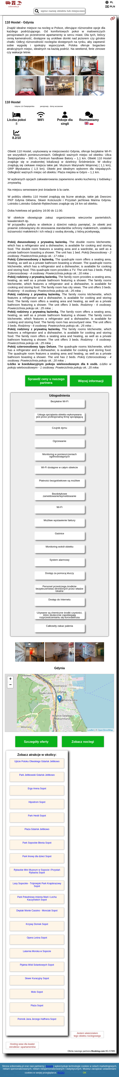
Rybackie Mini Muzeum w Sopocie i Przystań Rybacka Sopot (37, 871)
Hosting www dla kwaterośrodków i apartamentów (22, 1045)
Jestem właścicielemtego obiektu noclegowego (87, 1034)
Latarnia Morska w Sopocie (37, 951)
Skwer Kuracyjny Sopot (37, 978)
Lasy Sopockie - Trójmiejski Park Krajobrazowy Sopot (37, 885)
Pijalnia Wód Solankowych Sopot (37, 964)
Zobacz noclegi (83, 741)
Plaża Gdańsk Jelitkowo (37, 829)
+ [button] (10, 679)
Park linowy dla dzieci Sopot (37, 856)
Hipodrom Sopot (37, 802)
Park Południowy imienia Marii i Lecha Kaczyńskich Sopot (36, 898)
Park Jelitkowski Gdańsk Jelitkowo (37, 775)
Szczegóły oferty (36, 741)
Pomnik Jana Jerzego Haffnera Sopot (37, 1019)
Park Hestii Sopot (37, 815)
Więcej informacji (90, 381)
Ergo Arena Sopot (37, 788)
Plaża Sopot (37, 1005)
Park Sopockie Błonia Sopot (37, 842)
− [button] (10, 685)
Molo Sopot (37, 992)
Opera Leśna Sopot (37, 937)
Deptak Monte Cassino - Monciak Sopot (37, 910)
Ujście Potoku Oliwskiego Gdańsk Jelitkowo (36, 761)
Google (49, 1066)
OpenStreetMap (105, 730)
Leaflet (91, 730)
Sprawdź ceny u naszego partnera (46, 380)
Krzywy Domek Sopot (37, 924)
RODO (60, 1072)
